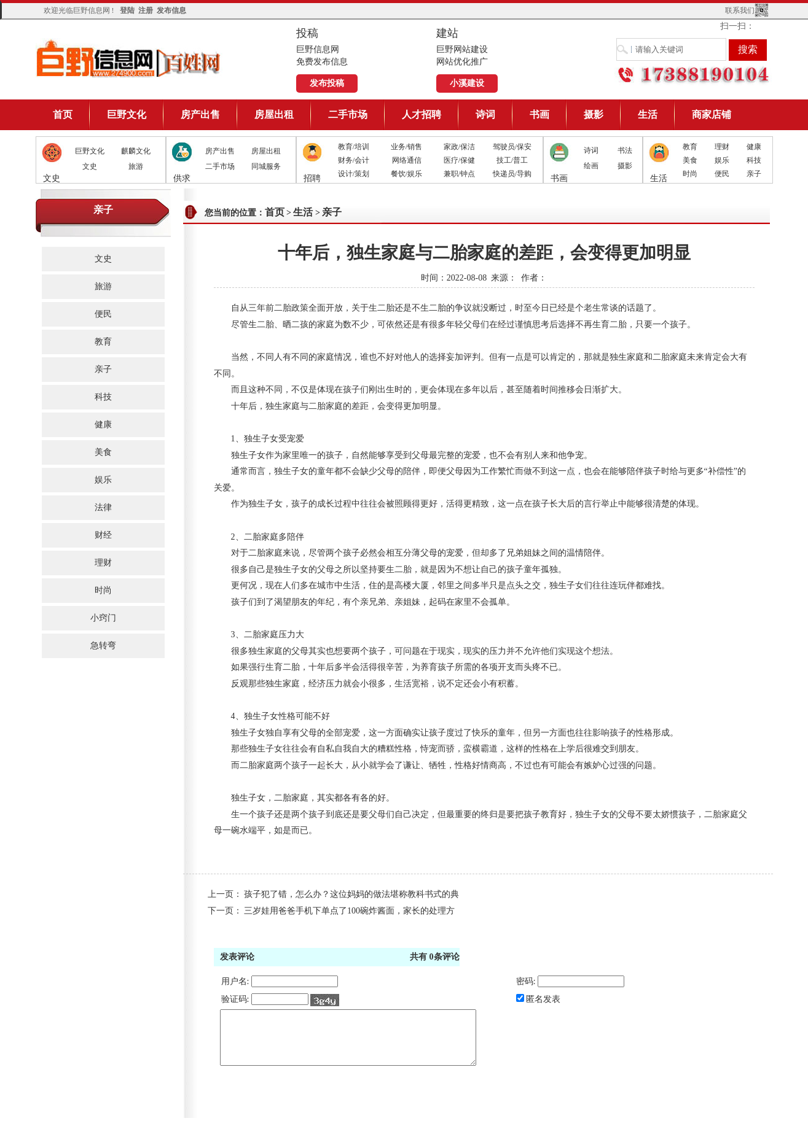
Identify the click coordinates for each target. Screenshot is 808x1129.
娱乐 (722, 160)
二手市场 (347, 114)
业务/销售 (406, 146)
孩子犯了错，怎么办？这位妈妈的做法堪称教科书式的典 (351, 894)
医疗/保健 (459, 160)
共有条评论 (435, 956)
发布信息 (171, 10)
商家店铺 (711, 114)
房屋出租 (274, 114)
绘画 (591, 165)
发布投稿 (327, 83)
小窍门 (103, 618)
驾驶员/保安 (512, 146)
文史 (89, 166)
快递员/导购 (512, 173)
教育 (690, 146)
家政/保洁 (459, 146)
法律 (103, 507)
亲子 (754, 173)
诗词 (485, 114)
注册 (145, 10)
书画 (539, 114)
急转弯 (103, 645)
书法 (625, 150)
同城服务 (266, 166)
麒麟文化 (136, 151)
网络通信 (407, 160)
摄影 (593, 114)
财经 (103, 535)
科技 (754, 160)
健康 (754, 146)
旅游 (135, 166)
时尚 (690, 173)
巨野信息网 (129, 58)
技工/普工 (512, 160)
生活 (647, 114)
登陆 (127, 10)
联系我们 (740, 10)
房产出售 (200, 114)
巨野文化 (126, 114)
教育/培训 (353, 146)
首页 (63, 114)
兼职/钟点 (459, 173)
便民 (722, 173)
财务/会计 (353, 160)
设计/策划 (353, 173)
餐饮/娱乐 (406, 173)
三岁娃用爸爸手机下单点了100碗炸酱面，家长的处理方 (349, 910)
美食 (690, 160)
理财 (722, 146)
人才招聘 (421, 114)
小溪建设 (467, 83)
